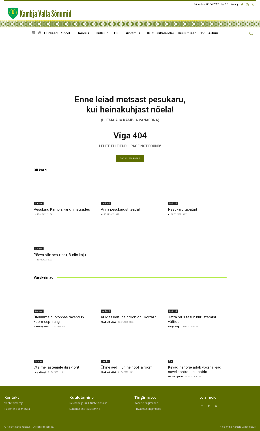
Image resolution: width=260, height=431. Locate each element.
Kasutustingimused (146, 403)
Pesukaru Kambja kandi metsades (62, 209)
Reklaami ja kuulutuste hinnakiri (88, 403)
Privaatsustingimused (147, 408)
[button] (251, 33)
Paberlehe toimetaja (17, 408)
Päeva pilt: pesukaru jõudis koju (60, 255)
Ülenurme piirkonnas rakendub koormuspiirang (59, 319)
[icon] (33, 32)
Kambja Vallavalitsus (244, 426)
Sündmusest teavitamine (84, 408)
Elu (170, 361)
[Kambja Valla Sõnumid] (37, 13)
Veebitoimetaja (13, 403)
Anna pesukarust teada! (120, 209)
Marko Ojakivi (41, 326)
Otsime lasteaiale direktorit (56, 367)
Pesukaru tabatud (182, 209)
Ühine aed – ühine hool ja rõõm (126, 367)
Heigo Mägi (174, 326)
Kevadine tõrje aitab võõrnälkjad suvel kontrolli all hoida (194, 369)
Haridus (38, 361)
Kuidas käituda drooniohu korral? (128, 317)
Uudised (38, 203)
